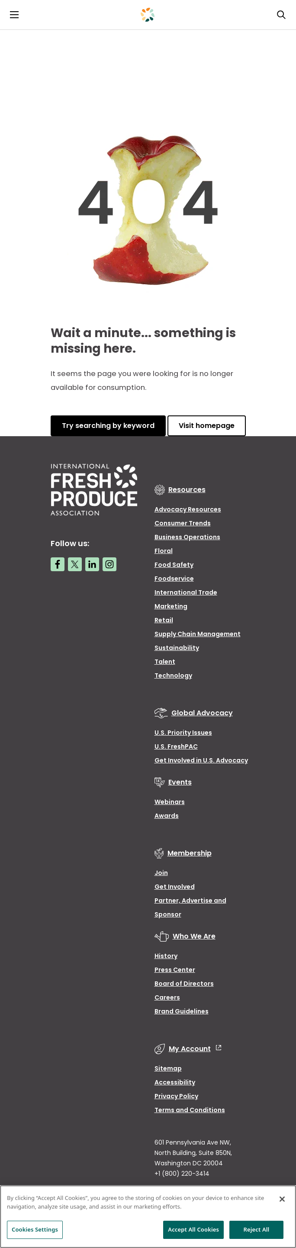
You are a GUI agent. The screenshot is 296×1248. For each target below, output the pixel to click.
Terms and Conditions (189, 1110)
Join (161, 872)
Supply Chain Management (197, 634)
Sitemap (168, 1068)
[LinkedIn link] (92, 564)
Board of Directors (184, 983)
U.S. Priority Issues (183, 732)
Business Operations (187, 537)
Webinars (169, 802)
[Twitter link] (75, 564)
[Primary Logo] (147, 15)
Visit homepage (207, 426)
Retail (163, 620)
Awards (166, 815)
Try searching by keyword (108, 426)
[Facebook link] (57, 564)
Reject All (257, 1229)
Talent (164, 661)
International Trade (185, 592)
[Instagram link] (109, 564)
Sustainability (176, 647)
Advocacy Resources (187, 509)
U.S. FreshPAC (176, 746)
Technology (173, 675)
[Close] (282, 1199)
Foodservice (174, 578)
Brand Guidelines (181, 1011)
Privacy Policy (176, 1096)
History (165, 956)
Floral (163, 551)
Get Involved (174, 886)
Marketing (170, 606)
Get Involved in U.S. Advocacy (201, 760)
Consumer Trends (182, 523)
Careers (167, 997)
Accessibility (174, 1082)
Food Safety (173, 564)
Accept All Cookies (193, 1229)
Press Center (174, 969)
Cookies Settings (35, 1229)
